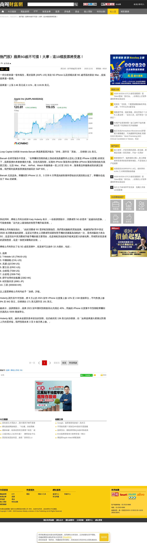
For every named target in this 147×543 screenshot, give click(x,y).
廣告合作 (59, 520)
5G (21, 370)
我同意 (104, 537)
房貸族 (129, 209)
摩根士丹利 (15, 370)
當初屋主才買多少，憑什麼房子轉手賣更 (18, 423)
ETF (13, 494)
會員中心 (56, 494)
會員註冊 (137, 4)
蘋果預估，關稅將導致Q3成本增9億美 (72, 430)
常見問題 (56, 497)
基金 (13, 499)
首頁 (5, 11)
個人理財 (3, 502)
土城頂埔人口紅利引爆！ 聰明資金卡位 (18, 434)
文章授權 (80, 520)
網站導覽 (98, 520)
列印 (104, 375)
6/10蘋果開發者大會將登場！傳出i (71, 434)
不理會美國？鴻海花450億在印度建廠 (72, 426)
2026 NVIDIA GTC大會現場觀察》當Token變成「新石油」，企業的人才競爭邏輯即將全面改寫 (128, 96)
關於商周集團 (48, 520)
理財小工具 (42, 494)
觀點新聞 (3, 494)
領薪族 (116, 209)
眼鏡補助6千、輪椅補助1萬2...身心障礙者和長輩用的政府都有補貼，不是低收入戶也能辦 (128, 160)
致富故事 (3, 497)
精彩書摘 (3, 504)
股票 (13, 497)
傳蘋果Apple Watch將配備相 (69, 437)
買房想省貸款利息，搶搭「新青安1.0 (17, 437)
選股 (28, 494)
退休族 (116, 222)
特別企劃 (15, 502)
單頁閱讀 (73, 363)
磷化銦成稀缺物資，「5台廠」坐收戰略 (18, 426)
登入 (142, 4)
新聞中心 (89, 520)
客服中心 (67, 494)
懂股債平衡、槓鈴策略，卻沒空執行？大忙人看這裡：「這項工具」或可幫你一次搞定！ (128, 115)
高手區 (129, 222)
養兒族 (141, 209)
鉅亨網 (6, 63)
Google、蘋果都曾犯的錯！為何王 (71, 423)
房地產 (2, 499)
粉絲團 (118, 4)
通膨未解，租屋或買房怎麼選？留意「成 (18, 430)
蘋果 (8, 370)
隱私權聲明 (70, 520)
